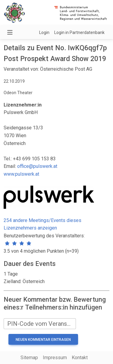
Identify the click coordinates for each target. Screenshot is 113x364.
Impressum (55, 357)
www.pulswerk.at (21, 174)
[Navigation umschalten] (10, 32)
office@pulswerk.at (37, 166)
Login (44, 32)
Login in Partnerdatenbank (79, 32)
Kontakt (80, 357)
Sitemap (29, 357)
